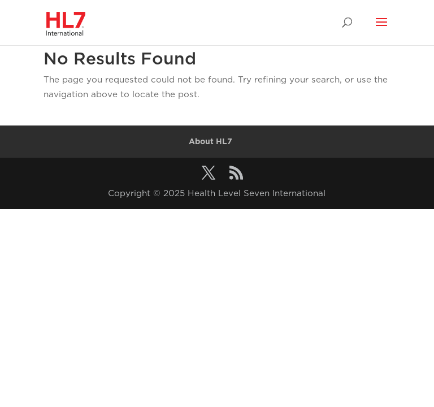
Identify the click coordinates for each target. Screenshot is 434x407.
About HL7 (210, 141)
